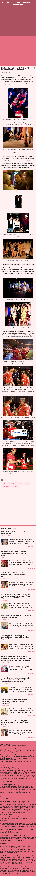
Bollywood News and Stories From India (18, 3)
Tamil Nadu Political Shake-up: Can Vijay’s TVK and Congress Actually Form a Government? (15, 701)
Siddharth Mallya (6, 486)
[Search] (34, 3)
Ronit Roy (27, 483)
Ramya (21, 483)
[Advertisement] (18, 26)
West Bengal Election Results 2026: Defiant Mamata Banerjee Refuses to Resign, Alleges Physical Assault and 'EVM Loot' (15, 596)
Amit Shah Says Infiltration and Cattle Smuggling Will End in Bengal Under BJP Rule (14, 574)
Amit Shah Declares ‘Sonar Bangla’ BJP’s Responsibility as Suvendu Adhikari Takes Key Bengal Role (15, 637)
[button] (34, 68)
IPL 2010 (4, 483)
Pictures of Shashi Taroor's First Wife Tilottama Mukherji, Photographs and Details (13, 553)
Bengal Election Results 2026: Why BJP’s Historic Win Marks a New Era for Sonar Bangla (14, 722)
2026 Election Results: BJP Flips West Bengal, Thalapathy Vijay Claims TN (16, 616)
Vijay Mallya (15, 486)
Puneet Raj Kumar (12, 483)
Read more (31, 547)
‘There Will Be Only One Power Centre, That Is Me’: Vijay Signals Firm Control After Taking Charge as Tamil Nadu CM (15, 680)
